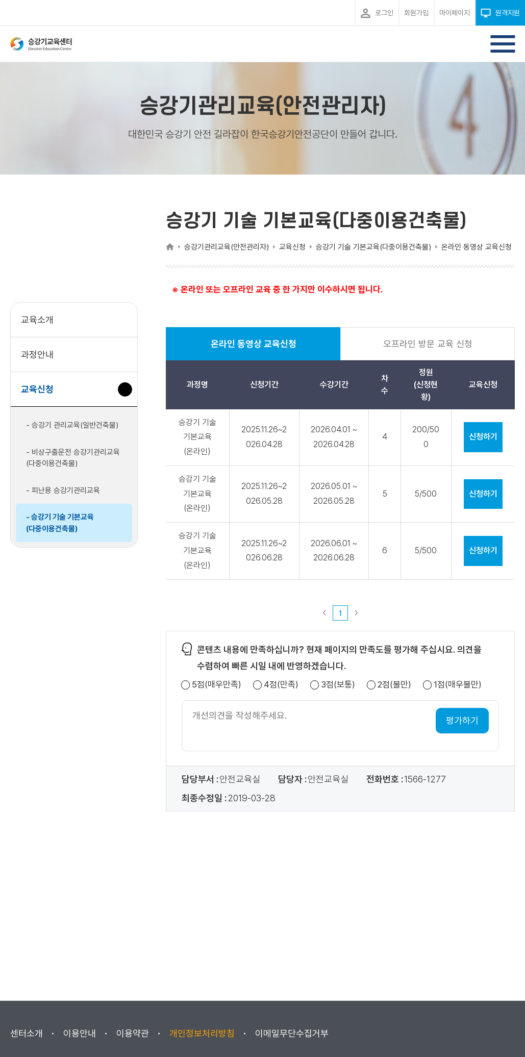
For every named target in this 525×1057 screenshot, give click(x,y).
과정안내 (37, 354)
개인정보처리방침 (202, 1033)
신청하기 (483, 436)
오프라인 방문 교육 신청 (427, 343)
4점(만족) (281, 685)
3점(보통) (338, 685)
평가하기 (462, 720)
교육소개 (37, 319)
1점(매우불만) (458, 685)
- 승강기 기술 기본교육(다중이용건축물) (60, 522)
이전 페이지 (324, 613)
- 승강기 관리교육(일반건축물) (72, 425)
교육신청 (41, 394)
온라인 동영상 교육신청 (253, 349)
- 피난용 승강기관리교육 (63, 490)
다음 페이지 (356, 613)
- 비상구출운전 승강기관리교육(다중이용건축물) (73, 458)
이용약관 (132, 1033)
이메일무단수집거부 (292, 1033)
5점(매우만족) (216, 685)
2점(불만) (394, 685)
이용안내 (79, 1033)
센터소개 (26, 1033)
